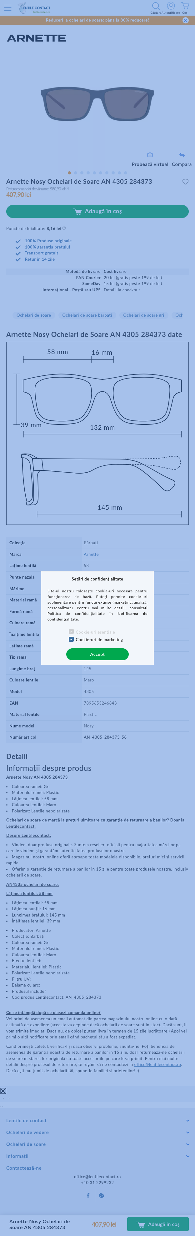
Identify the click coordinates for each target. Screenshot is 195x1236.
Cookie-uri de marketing (99, 639)
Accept (97, 654)
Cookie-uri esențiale (95, 632)
